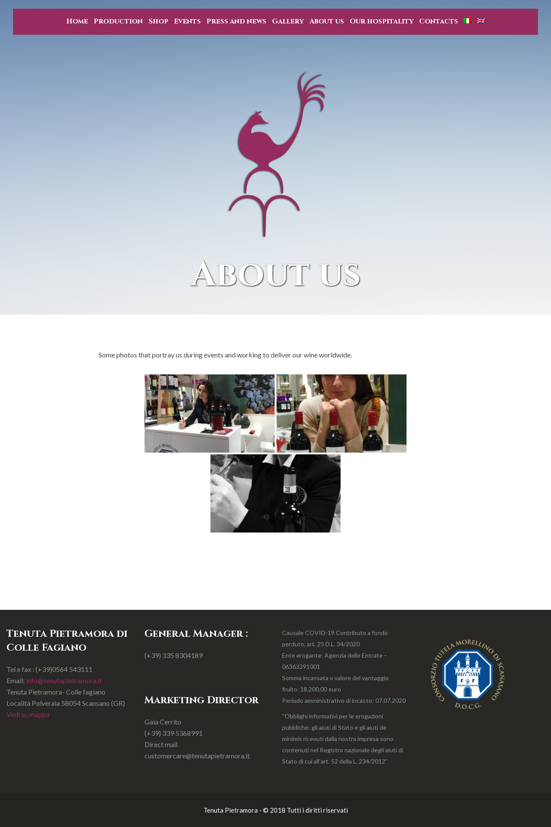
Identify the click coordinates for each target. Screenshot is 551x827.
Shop (158, 21)
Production (118, 21)
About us (326, 21)
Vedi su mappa (28, 714)
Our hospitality (381, 21)
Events (187, 21)
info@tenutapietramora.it (64, 680)
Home (77, 21)
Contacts (438, 21)
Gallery (288, 21)
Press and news (236, 21)
